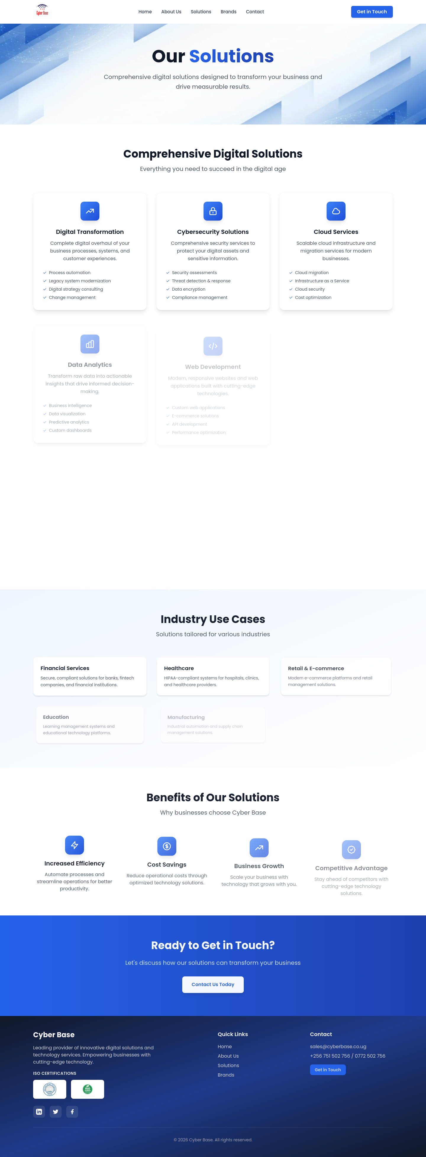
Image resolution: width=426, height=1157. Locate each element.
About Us (171, 12)
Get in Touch (372, 11)
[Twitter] (56, 1112)
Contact (255, 12)
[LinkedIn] (39, 1112)
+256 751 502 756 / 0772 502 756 (347, 1056)
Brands (228, 12)
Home (145, 12)
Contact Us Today (213, 986)
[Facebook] (72, 1112)
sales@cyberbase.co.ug (338, 1046)
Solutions (201, 12)
